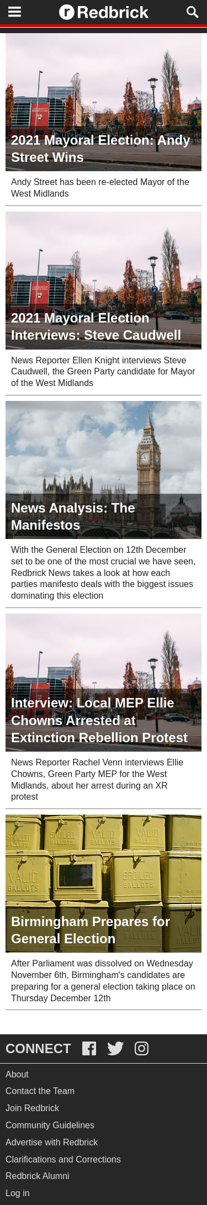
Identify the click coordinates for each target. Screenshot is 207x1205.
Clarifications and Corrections (63, 1159)
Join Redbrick (32, 1108)
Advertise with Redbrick (52, 1142)
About (17, 1074)
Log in (18, 1193)
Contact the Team (40, 1091)
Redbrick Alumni (38, 1176)
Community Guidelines (50, 1125)
